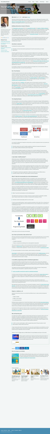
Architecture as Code (17, 279)
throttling (23, 91)
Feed (2, 39)
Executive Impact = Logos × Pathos (25, 418)
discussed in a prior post (18, 29)
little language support (44, 122)
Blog (33, 1)
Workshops (42, 1)
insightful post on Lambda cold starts (36, 87)
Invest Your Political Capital (34, 418)
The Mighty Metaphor (44, 417)
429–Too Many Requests (16, 93)
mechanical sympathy (22, 37)
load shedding (35, 96)
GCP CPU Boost (20, 86)
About (47, 1)
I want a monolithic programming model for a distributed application (25, 305)
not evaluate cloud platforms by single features (29, 204)
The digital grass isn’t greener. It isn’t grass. (16, 418)
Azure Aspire (14, 285)
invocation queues (24, 129)
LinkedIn (5, 39)
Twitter (6, 430)
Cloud (29, 17)
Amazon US (30, 399)
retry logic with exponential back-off (36, 129)
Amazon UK (35, 399)
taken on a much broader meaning (26, 22)
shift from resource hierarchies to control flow (22, 349)
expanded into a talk (32, 29)
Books (37, 1)
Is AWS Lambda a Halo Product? (5, 43)
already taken (29, 114)
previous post (24, 276)
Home (29, 1)
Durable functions (44, 285)
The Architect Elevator (5, 1)
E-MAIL (22, 430)
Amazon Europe (40, 399)
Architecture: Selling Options (5, 53)
